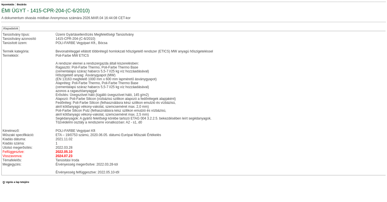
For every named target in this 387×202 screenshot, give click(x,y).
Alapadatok (10, 28)
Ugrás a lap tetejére (15, 182)
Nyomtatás (7, 4)
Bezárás (22, 4)
